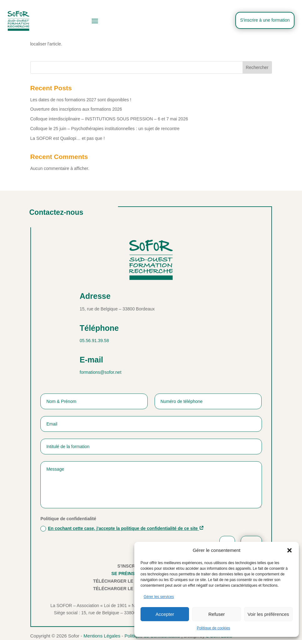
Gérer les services (159, 597)
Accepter (165, 614)
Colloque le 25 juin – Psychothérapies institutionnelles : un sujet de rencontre (105, 128)
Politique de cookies (213, 628)
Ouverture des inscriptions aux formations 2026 (76, 109)
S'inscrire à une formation (264, 20)
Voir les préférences (268, 614)
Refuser (216, 614)
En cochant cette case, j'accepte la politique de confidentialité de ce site (123, 528)
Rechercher (257, 67)
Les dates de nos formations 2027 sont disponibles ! (80, 99)
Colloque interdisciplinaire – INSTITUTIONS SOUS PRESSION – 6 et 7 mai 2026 (109, 118)
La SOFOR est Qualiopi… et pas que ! (67, 138)
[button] (289, 550)
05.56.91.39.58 (94, 340)
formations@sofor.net (100, 372)
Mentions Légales (102, 635)
